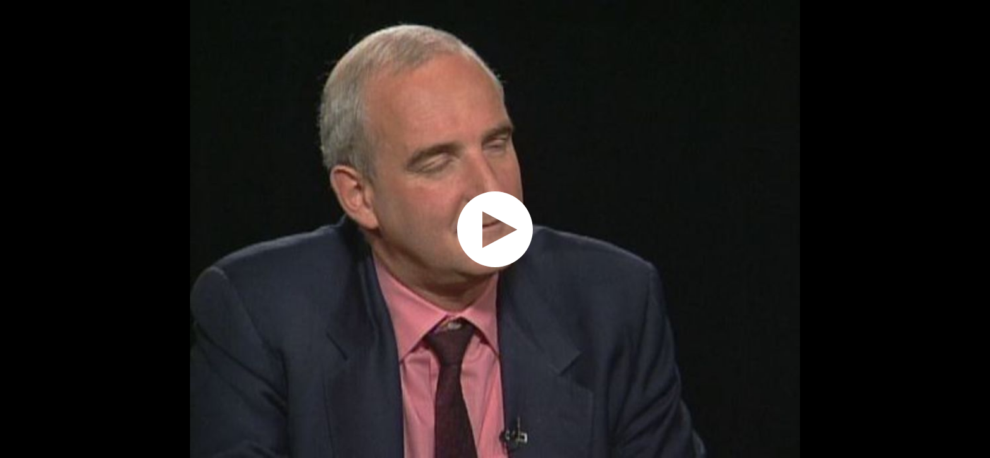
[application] (495, 229)
